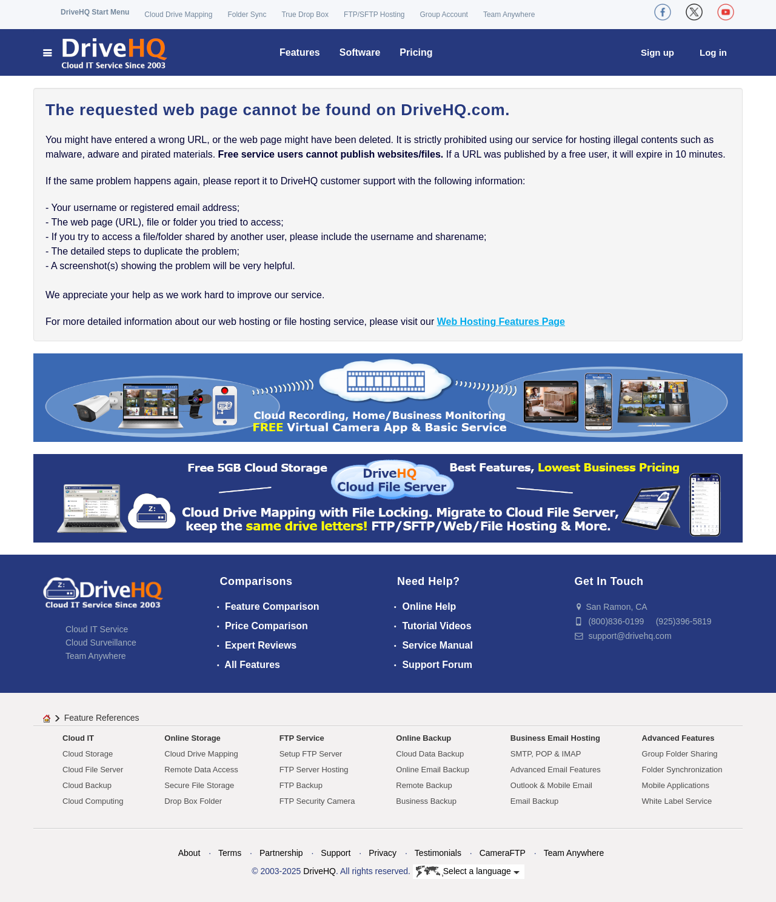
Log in (713, 52)
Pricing (416, 52)
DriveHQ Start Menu (95, 12)
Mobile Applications (675, 785)
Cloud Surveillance (100, 642)
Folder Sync (246, 14)
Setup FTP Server (311, 753)
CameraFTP (503, 853)
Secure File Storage (199, 785)
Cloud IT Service (96, 629)
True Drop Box (305, 14)
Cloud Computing (92, 801)
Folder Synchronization (682, 769)
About (189, 853)
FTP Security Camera (317, 801)
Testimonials (438, 853)
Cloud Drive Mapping (178, 14)
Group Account (444, 14)
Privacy (382, 853)
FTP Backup (301, 785)
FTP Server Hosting (314, 769)
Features (299, 52)
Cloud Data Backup (430, 753)
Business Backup (426, 801)
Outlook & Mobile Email (551, 785)
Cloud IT (78, 738)
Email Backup (534, 801)
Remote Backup (424, 785)
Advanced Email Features (555, 769)
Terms (229, 853)
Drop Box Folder (193, 801)
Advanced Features (678, 738)
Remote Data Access (201, 769)
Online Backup (423, 738)
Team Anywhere (509, 14)
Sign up (657, 52)
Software (360, 52)
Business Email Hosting (555, 738)
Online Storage (192, 738)
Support (335, 853)
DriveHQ (319, 871)
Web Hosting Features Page (501, 321)
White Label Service (677, 801)
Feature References (101, 718)
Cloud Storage (87, 753)
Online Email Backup (432, 769)
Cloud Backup (87, 785)
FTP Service (301, 738)
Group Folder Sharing (680, 753)
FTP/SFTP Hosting (374, 14)
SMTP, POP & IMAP (545, 753)
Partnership (281, 853)
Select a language (468, 872)
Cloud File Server (92, 769)
